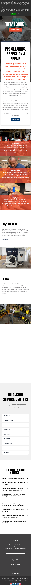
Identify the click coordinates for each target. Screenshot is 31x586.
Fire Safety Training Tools (15, 544)
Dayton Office (15, 559)
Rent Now (4, 296)
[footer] (15, 553)
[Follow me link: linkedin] (13, 584)
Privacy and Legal (8, 580)
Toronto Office (15, 573)
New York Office (15, 564)
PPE (15, 546)
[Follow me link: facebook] (18, 584)
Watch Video (15, 29)
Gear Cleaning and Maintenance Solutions (15, 548)
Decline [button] (18, 13)
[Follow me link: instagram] (20, 584)
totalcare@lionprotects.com (19, 404)
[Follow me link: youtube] (11, 584)
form (10, 406)
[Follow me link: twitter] (15, 584)
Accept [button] (13, 13)
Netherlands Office (15, 569)
